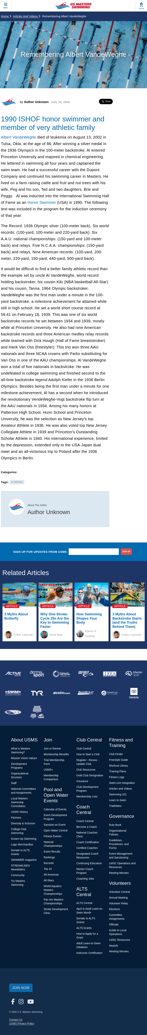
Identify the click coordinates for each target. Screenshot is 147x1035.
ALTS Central (84, 903)
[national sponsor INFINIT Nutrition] (85, 674)
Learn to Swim (117, 800)
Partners (16, 817)
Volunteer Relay (118, 903)
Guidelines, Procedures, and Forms (119, 844)
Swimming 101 (118, 794)
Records (49, 863)
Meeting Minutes (119, 872)
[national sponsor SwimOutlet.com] (85, 693)
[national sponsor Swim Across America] (13, 693)
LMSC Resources (119, 939)
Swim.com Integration (122, 782)
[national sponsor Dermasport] (37, 674)
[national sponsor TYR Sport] (37, 693)
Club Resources (86, 769)
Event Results (52, 851)
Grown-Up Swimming (23, 838)
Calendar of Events (55, 809)
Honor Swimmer (42, 202)
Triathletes (115, 805)
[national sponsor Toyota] (134, 693)
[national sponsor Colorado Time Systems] (61, 674)
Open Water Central (55, 830)
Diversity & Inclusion (23, 823)
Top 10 (48, 868)
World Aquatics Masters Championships (53, 890)
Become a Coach (86, 826)
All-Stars (49, 880)
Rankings (49, 857)
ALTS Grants (84, 927)
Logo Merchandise (22, 844)
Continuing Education (89, 863)
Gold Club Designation (89, 775)
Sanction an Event (54, 824)
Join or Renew (52, 748)
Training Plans (117, 771)
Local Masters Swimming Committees (19, 802)
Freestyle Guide (118, 759)
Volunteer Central (119, 891)
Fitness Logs (116, 777)
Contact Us (15, 1019)
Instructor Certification (89, 952)
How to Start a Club (88, 754)
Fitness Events (52, 836)
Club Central (83, 748)
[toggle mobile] (5, 6)
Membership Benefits (56, 754)
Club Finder (116, 754)
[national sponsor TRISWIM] (13, 712)
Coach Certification (87, 842)
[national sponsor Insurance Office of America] (110, 674)
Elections (114, 909)
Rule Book (115, 824)
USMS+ (48, 769)
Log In (141, 8)
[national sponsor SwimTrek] (110, 693)
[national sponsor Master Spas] (134, 674)
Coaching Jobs (85, 878)
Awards (113, 945)
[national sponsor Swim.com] (61, 693)
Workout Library (118, 765)
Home (6, 16)
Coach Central (85, 821)
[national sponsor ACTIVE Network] (13, 674)
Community (18, 875)
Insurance (82, 781)
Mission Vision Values (24, 758)
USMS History (19, 811)
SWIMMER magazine (24, 859)
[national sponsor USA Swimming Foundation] (37, 712)
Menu (5, 8)
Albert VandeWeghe (18, 137)
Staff (14, 783)
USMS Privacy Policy (21, 1023)
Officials (114, 924)
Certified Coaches (87, 847)
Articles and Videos (26, 16)
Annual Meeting (118, 897)
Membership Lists (86, 796)
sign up (126, 552)
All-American (51, 874)
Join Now (20, 988)
